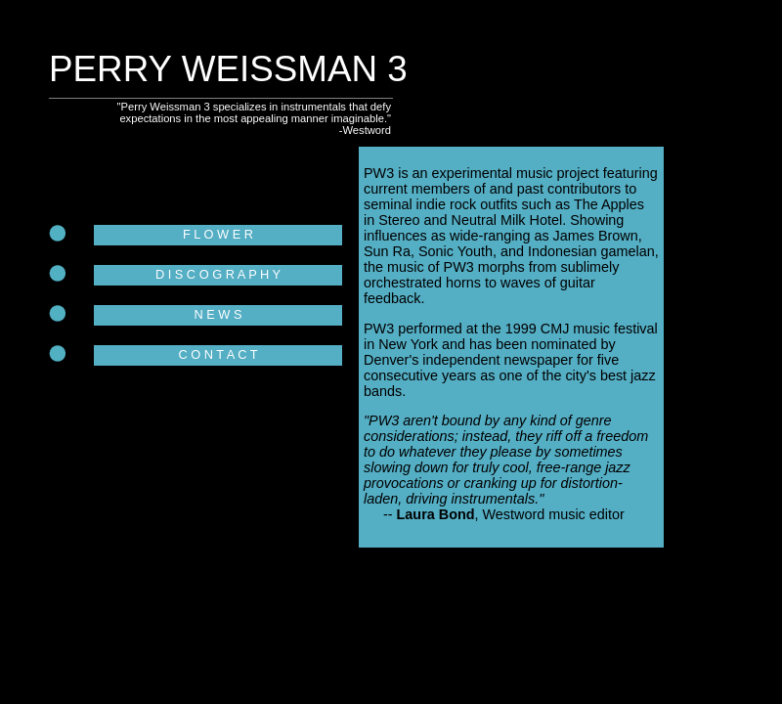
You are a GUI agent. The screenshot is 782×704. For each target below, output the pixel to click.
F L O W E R (218, 234)
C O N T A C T (217, 354)
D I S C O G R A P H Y (218, 274)
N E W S (217, 314)
